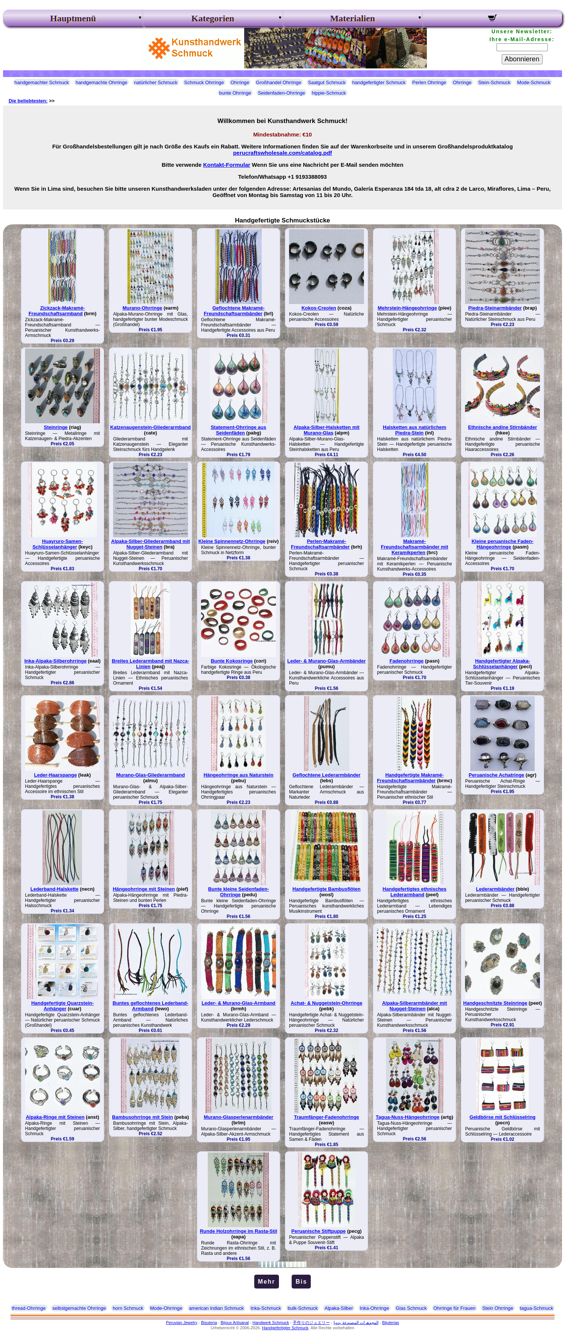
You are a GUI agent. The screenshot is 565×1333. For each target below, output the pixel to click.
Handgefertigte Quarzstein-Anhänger (62, 1005)
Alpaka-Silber (339, 1308)
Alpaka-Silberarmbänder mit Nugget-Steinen (414, 1005)
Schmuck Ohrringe (204, 82)
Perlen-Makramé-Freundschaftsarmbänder (320, 544)
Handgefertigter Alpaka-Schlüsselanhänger (501, 663)
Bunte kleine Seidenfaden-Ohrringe (238, 891)
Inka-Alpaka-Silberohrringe (55, 661)
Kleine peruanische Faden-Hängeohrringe (502, 544)
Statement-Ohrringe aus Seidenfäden (238, 430)
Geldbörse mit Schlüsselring (502, 1117)
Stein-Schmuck (494, 82)
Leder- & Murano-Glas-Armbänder (326, 661)
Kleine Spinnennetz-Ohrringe (231, 541)
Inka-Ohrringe (374, 1308)
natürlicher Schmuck (155, 82)
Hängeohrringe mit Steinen (144, 889)
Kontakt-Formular (226, 165)
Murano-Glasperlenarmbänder (238, 1117)
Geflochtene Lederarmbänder (326, 775)
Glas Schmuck (411, 1308)
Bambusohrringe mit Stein (142, 1117)
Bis (301, 1281)
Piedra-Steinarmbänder (495, 308)
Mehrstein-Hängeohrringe (407, 308)
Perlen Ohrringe (429, 82)
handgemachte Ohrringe (101, 82)
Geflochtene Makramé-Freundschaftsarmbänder (234, 310)
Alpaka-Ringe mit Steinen (55, 1117)
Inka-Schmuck (265, 1308)
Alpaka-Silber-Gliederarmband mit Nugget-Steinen (150, 544)
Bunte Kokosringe (232, 661)
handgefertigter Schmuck (378, 82)
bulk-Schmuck (303, 1308)
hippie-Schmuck (329, 93)
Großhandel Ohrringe (278, 82)
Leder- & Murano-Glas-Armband (238, 1003)
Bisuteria (209, 1322)
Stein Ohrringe (497, 1308)
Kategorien (212, 18)
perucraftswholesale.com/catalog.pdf (282, 153)
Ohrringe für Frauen (455, 1308)
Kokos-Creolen (318, 308)
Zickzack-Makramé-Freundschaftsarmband (56, 310)
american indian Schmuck (216, 1308)
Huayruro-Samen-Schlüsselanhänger (58, 544)
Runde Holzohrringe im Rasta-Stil (238, 1231)
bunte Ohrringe (235, 93)
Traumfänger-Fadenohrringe (326, 1117)
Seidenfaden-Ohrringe (281, 93)
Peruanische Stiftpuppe (318, 1231)
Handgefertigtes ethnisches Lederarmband (415, 891)
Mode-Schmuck (533, 82)
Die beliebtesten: (28, 101)
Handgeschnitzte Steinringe (495, 1003)
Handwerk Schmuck (270, 1322)
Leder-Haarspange (55, 775)
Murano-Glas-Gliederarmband (150, 775)
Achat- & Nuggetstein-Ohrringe (326, 1003)
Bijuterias (390, 1322)
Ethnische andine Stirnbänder (502, 427)
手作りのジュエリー (311, 1322)
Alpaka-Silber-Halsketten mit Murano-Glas (326, 430)
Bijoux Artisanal (235, 1322)
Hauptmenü (73, 18)
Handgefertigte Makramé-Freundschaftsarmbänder (410, 777)
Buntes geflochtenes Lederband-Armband (150, 1005)
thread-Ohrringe (29, 1308)
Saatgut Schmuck (327, 82)
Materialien (352, 18)
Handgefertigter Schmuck (285, 1328)
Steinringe (56, 427)
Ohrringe (240, 82)
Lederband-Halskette (54, 889)
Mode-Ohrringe (166, 1308)
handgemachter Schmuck (42, 82)
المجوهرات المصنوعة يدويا (356, 1322)
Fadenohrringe (406, 661)
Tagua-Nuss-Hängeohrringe (408, 1117)
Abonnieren (522, 59)
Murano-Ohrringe (142, 308)
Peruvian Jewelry (181, 1322)
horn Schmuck (128, 1308)
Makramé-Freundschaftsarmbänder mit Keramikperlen (414, 546)
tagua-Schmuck (536, 1308)
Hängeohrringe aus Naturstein (238, 775)
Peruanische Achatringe (496, 775)
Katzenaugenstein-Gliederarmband (150, 427)
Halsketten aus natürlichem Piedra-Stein (414, 430)
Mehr (266, 1281)
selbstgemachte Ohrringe (79, 1308)
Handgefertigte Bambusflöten (326, 889)
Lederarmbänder (495, 889)
